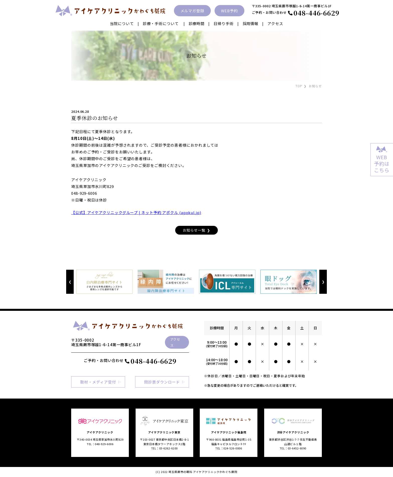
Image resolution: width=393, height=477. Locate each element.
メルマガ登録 (192, 10)
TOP (299, 86)
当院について (122, 23)
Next (323, 282)
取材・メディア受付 (98, 382)
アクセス (275, 23)
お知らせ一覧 (194, 230)
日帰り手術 (224, 23)
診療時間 (197, 23)
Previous (70, 282)
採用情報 (251, 23)
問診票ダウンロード (162, 382)
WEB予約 (229, 10)
